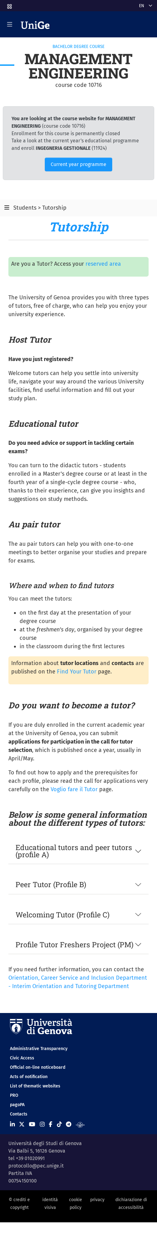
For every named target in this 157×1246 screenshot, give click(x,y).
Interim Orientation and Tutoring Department (70, 986)
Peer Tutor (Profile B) (51, 884)
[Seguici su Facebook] (50, 1124)
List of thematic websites (35, 1086)
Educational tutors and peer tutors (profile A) (74, 851)
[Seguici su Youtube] (32, 1124)
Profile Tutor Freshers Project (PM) (74, 944)
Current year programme (78, 164)
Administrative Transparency (38, 1048)
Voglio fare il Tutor (74, 789)
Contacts (18, 1114)
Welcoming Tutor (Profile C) (62, 914)
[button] (9, 4)
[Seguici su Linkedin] (12, 1124)
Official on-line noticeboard (37, 1067)
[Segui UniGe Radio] (80, 1124)
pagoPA (17, 1104)
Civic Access (22, 1058)
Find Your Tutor (76, 671)
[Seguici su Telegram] (68, 1124)
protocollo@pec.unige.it (36, 1166)
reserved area (103, 263)
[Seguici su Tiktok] (59, 1124)
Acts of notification (29, 1076)
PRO (14, 1095)
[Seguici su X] (22, 1124)
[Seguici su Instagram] (42, 1124)
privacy (97, 1199)
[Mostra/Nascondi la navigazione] (9, 24)
